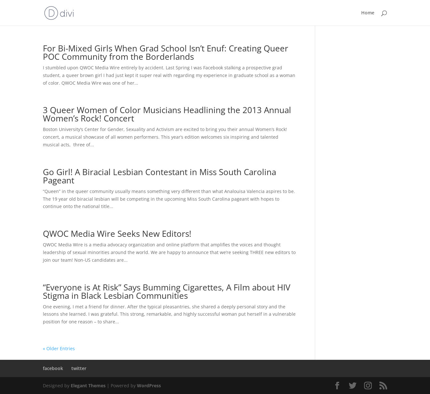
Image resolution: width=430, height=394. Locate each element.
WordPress (149, 385)
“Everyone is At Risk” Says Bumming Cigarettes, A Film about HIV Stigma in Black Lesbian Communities (167, 291)
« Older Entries (59, 348)
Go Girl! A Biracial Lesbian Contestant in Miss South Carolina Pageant (159, 176)
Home (367, 13)
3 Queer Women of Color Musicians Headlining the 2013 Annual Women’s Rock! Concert (167, 114)
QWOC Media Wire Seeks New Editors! (117, 233)
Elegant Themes (88, 385)
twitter (78, 368)
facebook (53, 368)
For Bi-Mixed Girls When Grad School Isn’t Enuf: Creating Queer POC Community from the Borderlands (165, 52)
